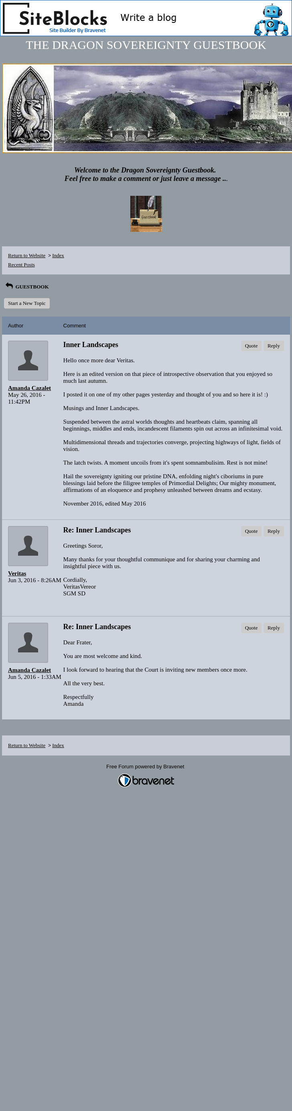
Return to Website (26, 255)
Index (58, 255)
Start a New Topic (27, 303)
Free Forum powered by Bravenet (146, 767)
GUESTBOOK (26, 287)
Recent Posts (21, 265)
